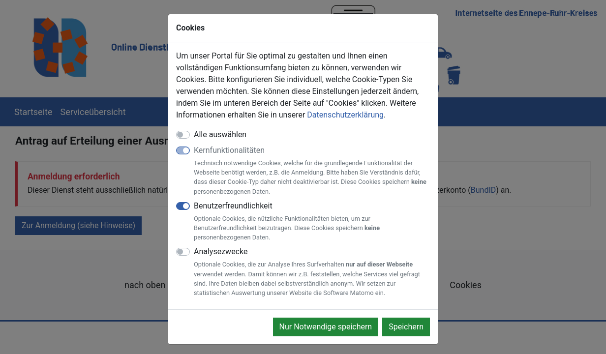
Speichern (406, 326)
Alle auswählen (220, 134)
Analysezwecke (312, 272)
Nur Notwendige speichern (325, 326)
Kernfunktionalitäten (312, 171)
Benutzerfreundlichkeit (312, 221)
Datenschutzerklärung (345, 114)
